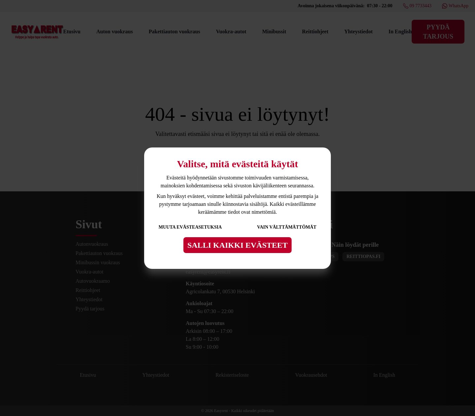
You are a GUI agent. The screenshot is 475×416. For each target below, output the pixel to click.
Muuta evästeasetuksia (190, 227)
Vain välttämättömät (286, 227)
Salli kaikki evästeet (237, 245)
